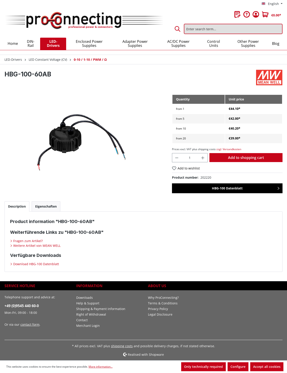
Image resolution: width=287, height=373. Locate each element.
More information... (101, 367)
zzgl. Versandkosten (228, 149)
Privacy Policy (158, 309)
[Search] (178, 29)
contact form (29, 324)
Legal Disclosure (160, 314)
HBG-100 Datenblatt (227, 188)
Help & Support (87, 303)
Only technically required (203, 366)
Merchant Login (88, 325)
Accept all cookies (266, 366)
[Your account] (256, 14)
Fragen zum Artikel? (27, 241)
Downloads (84, 297)
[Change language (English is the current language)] (272, 4)
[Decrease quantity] (176, 157)
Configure (238, 366)
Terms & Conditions (163, 303)
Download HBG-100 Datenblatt (35, 264)
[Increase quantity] (203, 157)
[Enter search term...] (233, 29)
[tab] (16, 206)
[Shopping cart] (272, 14)
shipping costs (122, 346)
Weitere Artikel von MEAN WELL (36, 245)
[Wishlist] (237, 14)
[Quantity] (189, 157)
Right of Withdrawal (91, 314)
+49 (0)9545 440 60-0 (21, 305)
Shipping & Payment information (100, 309)
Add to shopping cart (246, 157)
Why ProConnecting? (163, 297)
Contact (82, 320)
